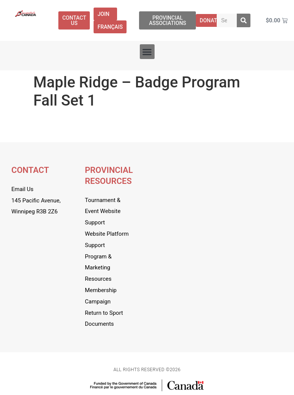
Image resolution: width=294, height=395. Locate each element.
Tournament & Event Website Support (102, 211)
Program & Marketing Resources (98, 268)
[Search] (243, 20)
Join (105, 14)
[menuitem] (110, 26)
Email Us (22, 189)
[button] (147, 51)
